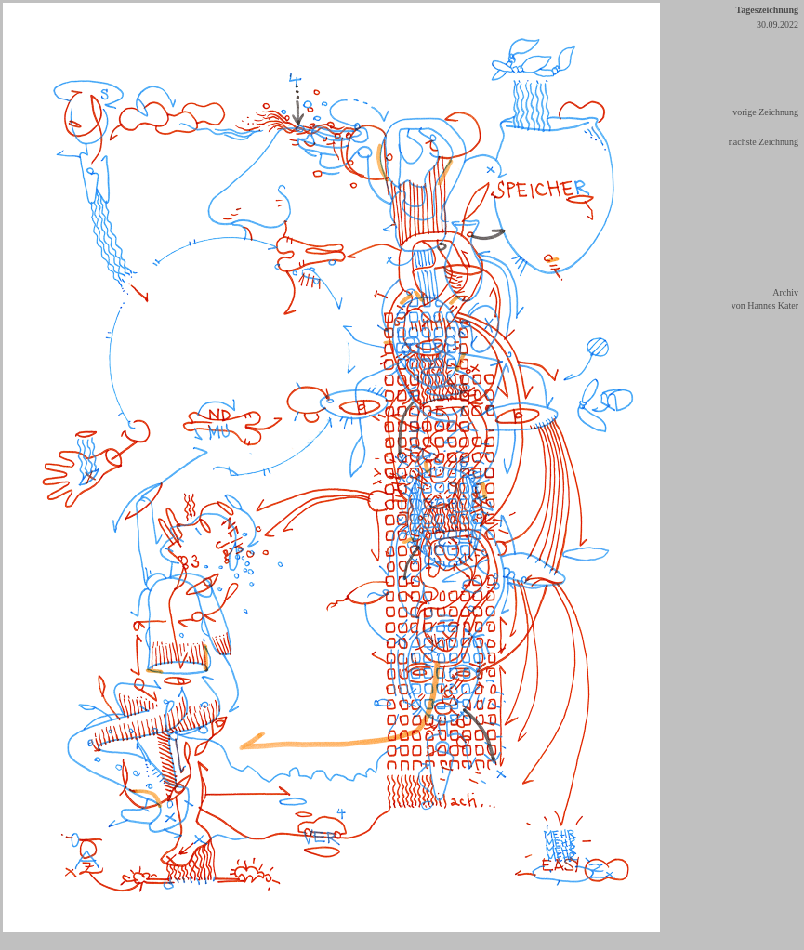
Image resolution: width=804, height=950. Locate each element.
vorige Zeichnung (765, 112)
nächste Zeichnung (763, 142)
